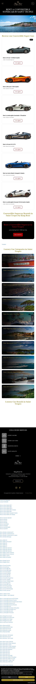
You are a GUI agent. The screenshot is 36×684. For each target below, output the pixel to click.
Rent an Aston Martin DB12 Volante (8, 510)
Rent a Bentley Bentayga (5, 537)
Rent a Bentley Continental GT (6, 532)
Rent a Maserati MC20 (5, 626)
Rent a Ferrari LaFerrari (5, 590)
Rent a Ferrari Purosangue (6, 586)
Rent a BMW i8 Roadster (5, 557)
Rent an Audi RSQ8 (4, 524)
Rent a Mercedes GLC (5, 651)
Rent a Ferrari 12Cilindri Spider (7, 581)
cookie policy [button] (17, 670)
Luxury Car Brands (4, 502)
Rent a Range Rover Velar (6, 621)
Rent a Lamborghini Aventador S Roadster (9, 608)
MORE (17, 456)
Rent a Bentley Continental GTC (7, 534)
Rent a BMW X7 (3, 546)
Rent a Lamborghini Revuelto (6, 611)
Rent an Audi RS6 (4, 526)
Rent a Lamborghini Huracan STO (7, 603)
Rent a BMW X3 (3, 540)
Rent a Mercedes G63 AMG (6, 656)
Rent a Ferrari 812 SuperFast (6, 578)
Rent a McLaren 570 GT (5, 637)
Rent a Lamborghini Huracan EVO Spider (9, 599)
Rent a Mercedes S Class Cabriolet (8, 646)
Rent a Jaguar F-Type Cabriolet (7, 595)
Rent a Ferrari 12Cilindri (5, 579)
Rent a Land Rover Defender (6, 622)
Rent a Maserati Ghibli (5, 632)
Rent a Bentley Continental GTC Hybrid (8, 535)
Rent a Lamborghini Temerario (7, 613)
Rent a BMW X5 (3, 543)
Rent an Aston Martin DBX (6, 511)
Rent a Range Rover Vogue (6, 619)
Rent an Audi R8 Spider (5, 527)
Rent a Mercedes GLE (5, 652)
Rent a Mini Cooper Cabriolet (6, 642)
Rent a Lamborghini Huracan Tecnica (8, 600)
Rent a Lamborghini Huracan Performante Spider (11, 602)
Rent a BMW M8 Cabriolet (6, 551)
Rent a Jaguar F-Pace (5, 594)
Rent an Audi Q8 (3, 522)
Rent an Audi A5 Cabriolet (5, 518)
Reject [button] (9, 677)
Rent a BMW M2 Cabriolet (6, 548)
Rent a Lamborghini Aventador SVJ (8, 609)
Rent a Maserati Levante (5, 630)
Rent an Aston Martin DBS (6, 507)
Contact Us (18, 481)
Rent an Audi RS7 (4, 529)
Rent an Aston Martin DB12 (6, 508)
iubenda (33, 682)
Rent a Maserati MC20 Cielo (6, 627)
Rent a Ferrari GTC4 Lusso (6, 587)
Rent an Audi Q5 (3, 519)
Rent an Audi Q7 (3, 521)
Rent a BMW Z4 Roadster (6, 542)
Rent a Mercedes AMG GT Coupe (7, 659)
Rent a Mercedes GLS (5, 654)
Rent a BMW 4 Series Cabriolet (7, 553)
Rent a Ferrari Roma (4, 567)
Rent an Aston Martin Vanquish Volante (9, 513)
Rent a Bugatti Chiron (4, 562)
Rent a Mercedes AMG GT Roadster (8, 657)
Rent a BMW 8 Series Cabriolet (7, 554)
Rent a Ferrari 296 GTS (5, 576)
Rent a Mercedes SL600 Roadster (7, 648)
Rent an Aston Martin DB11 (6, 505)
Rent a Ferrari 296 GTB (5, 575)
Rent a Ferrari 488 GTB (5, 569)
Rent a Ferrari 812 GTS (5, 583)
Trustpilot (4, 244)
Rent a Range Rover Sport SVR (7, 618)
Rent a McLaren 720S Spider (6, 635)
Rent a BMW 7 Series (5, 556)
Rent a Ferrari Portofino (5, 566)
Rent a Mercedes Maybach (6, 649)
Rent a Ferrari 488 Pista (5, 584)
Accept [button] (26, 677)
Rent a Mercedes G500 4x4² (6, 662)
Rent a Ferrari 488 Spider (5, 570)
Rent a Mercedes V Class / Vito (7, 660)
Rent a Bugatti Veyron (5, 561)
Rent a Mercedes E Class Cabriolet (8, 643)
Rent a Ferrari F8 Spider (5, 572)
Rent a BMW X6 (3, 545)
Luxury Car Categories (5, 500)
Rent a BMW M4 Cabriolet (6, 549)
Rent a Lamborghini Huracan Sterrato (8, 605)
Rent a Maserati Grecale (5, 629)
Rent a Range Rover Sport (6, 616)
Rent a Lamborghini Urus (5, 606)
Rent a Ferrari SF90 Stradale (6, 589)
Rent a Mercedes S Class (5, 645)
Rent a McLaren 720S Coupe (6, 638)
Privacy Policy (28, 493)
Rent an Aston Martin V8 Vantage (7, 514)
